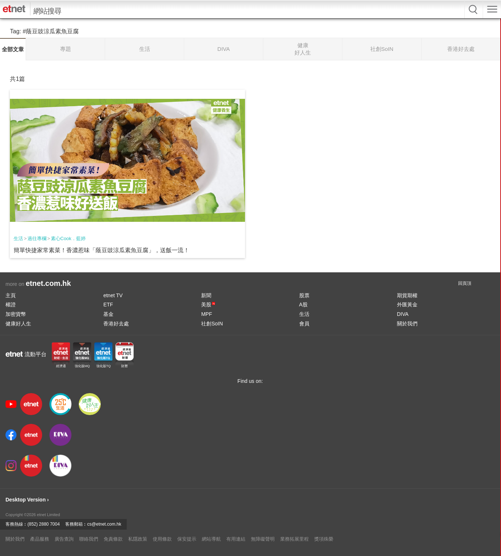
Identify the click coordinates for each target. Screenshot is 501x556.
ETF (108, 304)
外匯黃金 (407, 304)
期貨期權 (407, 295)
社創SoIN (212, 323)
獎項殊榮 (323, 539)
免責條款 (113, 539)
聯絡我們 (88, 539)
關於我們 (407, 323)
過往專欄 (37, 238)
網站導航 (211, 539)
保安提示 (186, 539)
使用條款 (162, 539)
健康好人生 (18, 323)
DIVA (403, 314)
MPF (206, 314)
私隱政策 (137, 539)
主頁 (10, 295)
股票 (304, 295)
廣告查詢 (64, 539)
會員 (304, 323)
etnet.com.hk (48, 283)
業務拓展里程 (294, 539)
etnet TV (113, 295)
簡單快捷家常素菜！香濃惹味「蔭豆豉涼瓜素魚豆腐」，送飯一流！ (101, 250)
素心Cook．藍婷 (68, 238)
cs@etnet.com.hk (104, 524)
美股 (208, 304)
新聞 (206, 295)
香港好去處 (116, 323)
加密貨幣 (15, 314)
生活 (18, 238)
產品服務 (39, 539)
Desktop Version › (27, 500)
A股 (303, 304)
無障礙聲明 (263, 539)
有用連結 (235, 539)
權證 (10, 304)
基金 (108, 314)
